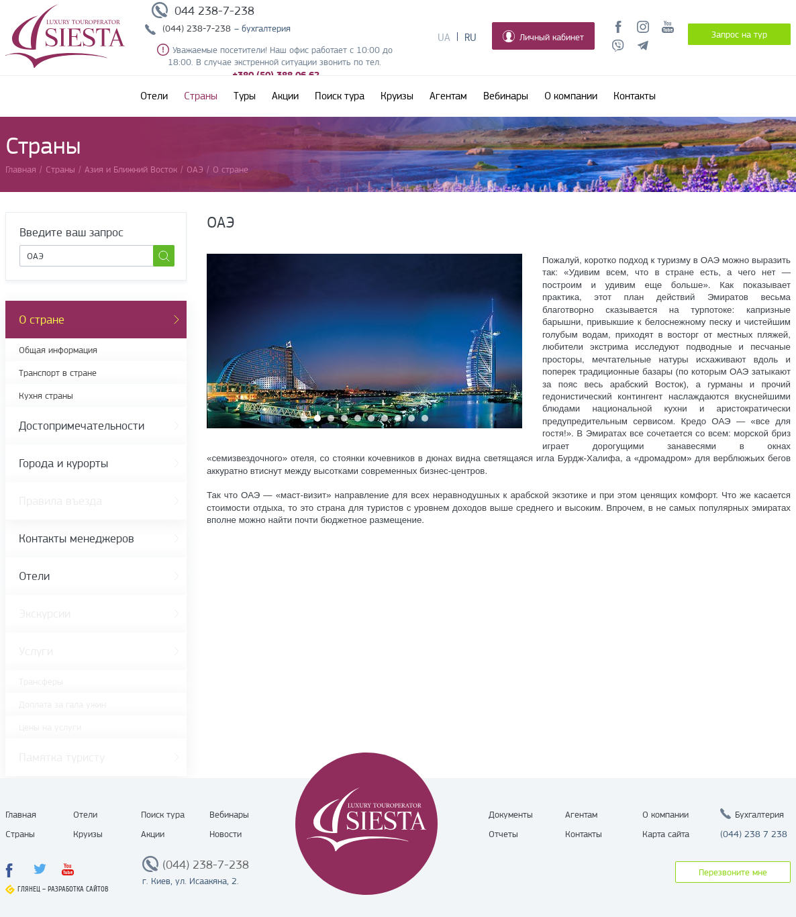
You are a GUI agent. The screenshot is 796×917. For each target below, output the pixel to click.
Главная (20, 814)
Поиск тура (339, 96)
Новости (225, 833)
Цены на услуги (50, 727)
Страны (200, 96)
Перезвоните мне (733, 872)
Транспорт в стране (58, 372)
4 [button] (344, 418)
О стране (41, 319)
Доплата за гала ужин (62, 704)
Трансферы (41, 681)
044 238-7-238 (214, 10)
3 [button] (331, 418)
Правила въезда (60, 501)
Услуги (36, 651)
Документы (511, 814)
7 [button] (384, 418)
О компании (570, 96)
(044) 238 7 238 (753, 833)
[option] (364, 341)
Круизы (397, 96)
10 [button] (424, 418)
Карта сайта (665, 833)
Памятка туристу (62, 757)
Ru (470, 38)
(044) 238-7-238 (196, 28)
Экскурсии (44, 613)
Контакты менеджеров (76, 538)
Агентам (448, 96)
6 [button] (371, 418)
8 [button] (398, 418)
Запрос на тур (739, 34)
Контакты (634, 96)
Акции (285, 96)
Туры (245, 96)
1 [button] (304, 418)
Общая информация (58, 349)
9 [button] (411, 418)
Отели (154, 96)
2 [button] (317, 418)
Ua (444, 38)
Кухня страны (46, 395)
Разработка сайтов (78, 889)
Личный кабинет (543, 36)
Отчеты (503, 833)
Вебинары (505, 96)
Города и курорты (63, 463)
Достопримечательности (81, 425)
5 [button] (357, 418)
